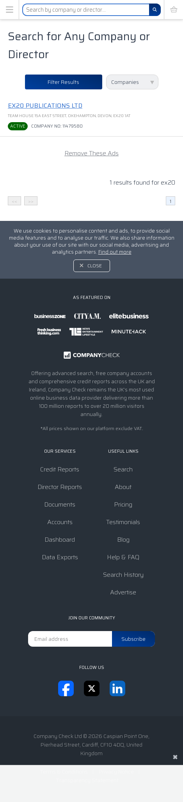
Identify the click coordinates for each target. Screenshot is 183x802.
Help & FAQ (123, 557)
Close (94, 265)
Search (123, 469)
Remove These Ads (91, 153)
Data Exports (60, 557)
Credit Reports (59, 469)
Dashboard (59, 539)
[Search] (155, 10)
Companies (125, 82)
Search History (123, 575)
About (123, 487)
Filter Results (63, 82)
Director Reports (59, 487)
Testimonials (123, 522)
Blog (123, 539)
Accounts (60, 522)
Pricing (123, 504)
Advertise (123, 592)
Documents (59, 504)
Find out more (114, 252)
